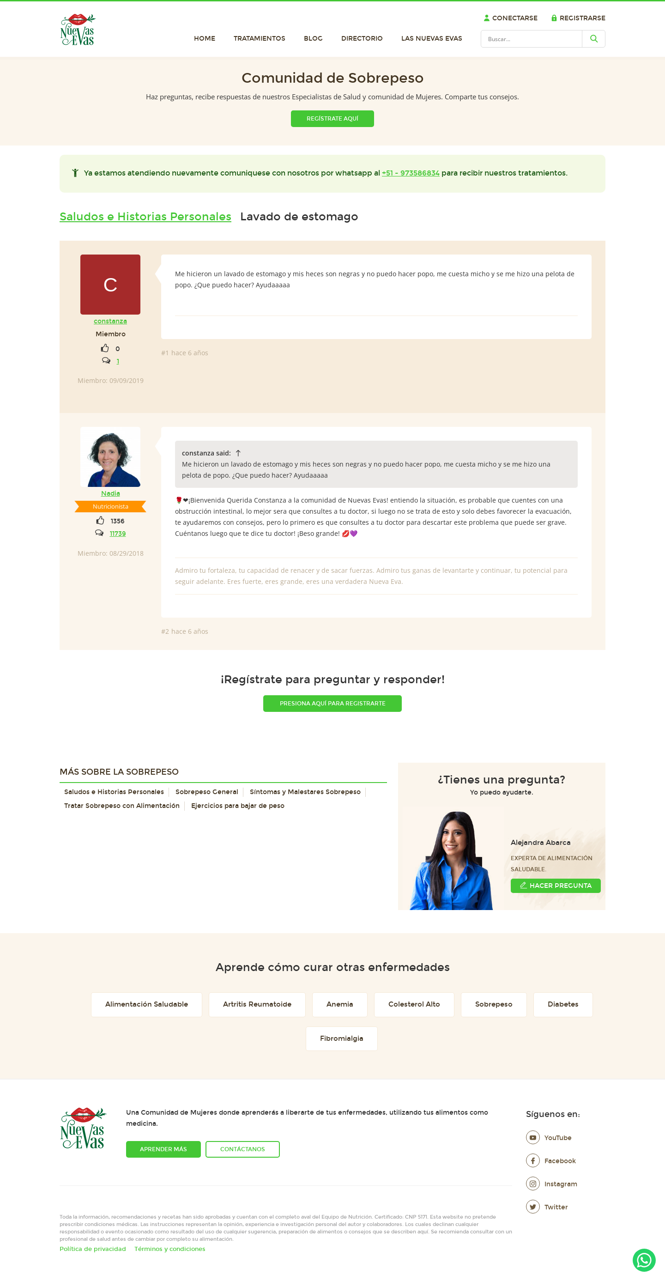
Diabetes (563, 1004)
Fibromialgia (341, 1038)
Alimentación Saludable (146, 1004)
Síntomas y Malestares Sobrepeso (305, 792)
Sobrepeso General (206, 792)
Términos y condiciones (170, 1249)
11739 (118, 534)
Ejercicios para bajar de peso (237, 806)
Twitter (547, 1207)
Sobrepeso (494, 1004)
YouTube (549, 1138)
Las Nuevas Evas (431, 38)
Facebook (551, 1161)
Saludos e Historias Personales (145, 216)
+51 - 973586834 (411, 173)
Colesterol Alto (414, 1004)
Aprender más (163, 1149)
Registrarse (578, 18)
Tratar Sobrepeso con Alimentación (122, 806)
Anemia (339, 1004)
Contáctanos (242, 1149)
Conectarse (511, 18)
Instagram (551, 1184)
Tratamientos (259, 38)
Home (204, 38)
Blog (313, 38)
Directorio (362, 38)
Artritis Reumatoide (257, 1004)
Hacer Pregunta (556, 885)
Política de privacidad (93, 1249)
